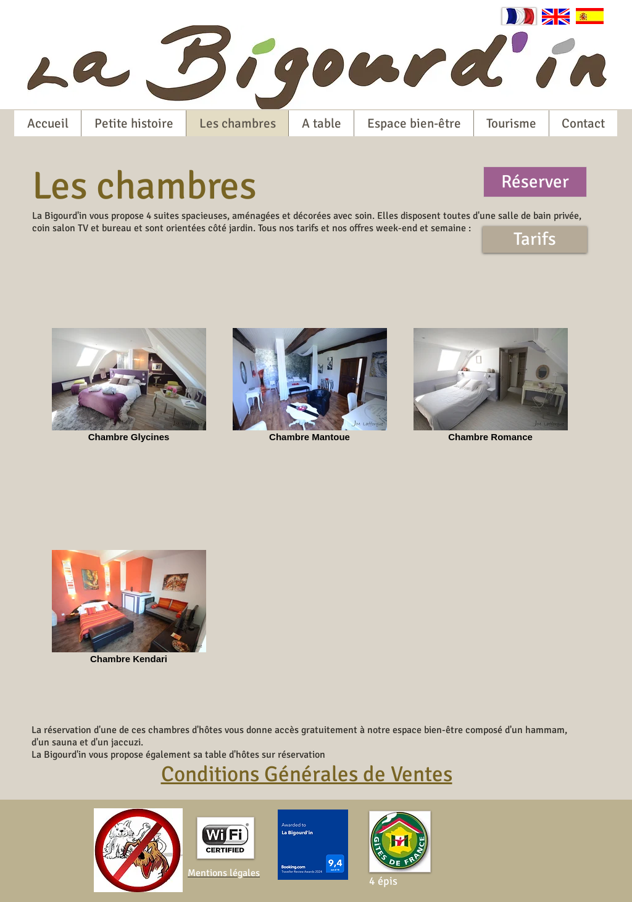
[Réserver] (535, 181)
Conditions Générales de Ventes (306, 774)
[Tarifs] (535, 239)
